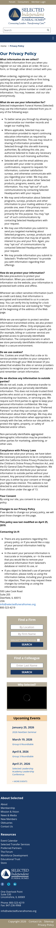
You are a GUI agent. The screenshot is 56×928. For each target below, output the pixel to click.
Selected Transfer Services (23, 640)
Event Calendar (9, 840)
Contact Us (7, 826)
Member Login (39, 1)
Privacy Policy (46, 925)
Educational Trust (10, 859)
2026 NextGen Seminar (24, 732)
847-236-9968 (13, 905)
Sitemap (49, 921)
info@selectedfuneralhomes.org (18, 604)
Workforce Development (14, 855)
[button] (51, 39)
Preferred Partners (11, 848)
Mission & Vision (10, 811)
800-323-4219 (16, 902)
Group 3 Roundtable (23, 756)
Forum (12, 1)
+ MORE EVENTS (19, 781)
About (4, 804)
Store (4, 863)
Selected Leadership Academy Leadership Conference (23, 771)
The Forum (7, 851)
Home (4, 46)
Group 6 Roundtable (23, 744)
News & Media (9, 815)
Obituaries (6, 822)
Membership (8, 808)
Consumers (23, 1)
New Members (9, 819)
